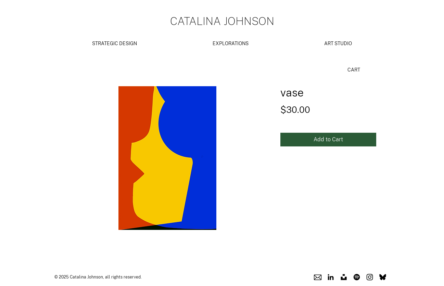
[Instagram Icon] (370, 277)
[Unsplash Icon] (344, 277)
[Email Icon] (318, 277)
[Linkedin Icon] (331, 277)
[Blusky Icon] (383, 277)
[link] (357, 70)
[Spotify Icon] (357, 277)
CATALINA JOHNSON (222, 21)
